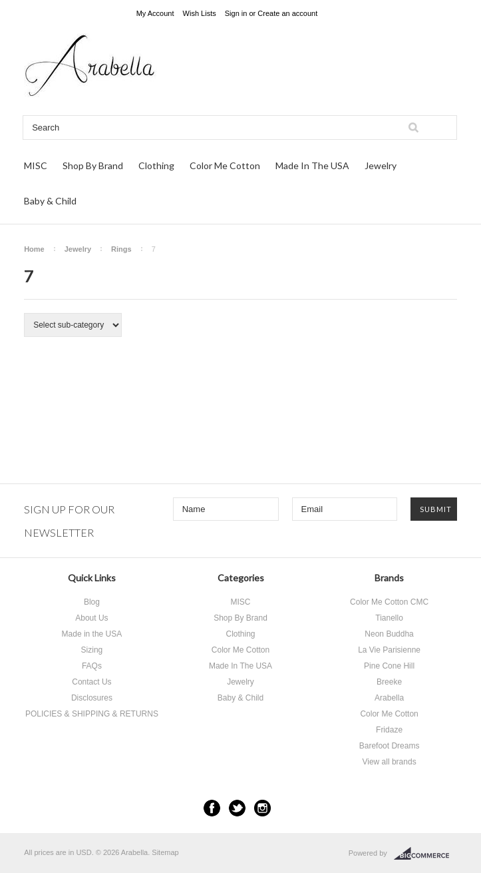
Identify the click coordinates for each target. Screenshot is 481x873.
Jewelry (381, 165)
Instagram (262, 808)
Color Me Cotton (225, 165)
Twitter (237, 808)
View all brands (389, 761)
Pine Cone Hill (389, 666)
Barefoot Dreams (389, 745)
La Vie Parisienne (389, 650)
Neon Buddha (389, 634)
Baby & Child (50, 200)
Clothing (156, 165)
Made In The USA (312, 165)
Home (34, 249)
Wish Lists (199, 13)
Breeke (389, 682)
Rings (121, 249)
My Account (155, 13)
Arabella (389, 698)
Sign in (236, 13)
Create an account (287, 13)
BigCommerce (425, 853)
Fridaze (389, 729)
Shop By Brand (93, 165)
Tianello (389, 618)
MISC (35, 165)
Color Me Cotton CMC (389, 602)
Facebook (212, 808)
